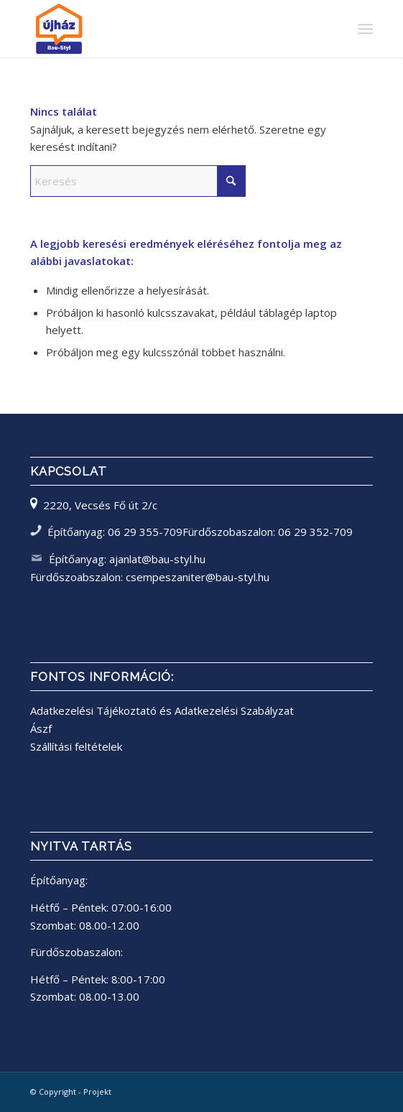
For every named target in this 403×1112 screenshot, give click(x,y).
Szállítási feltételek (76, 746)
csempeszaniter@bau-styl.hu (197, 577)
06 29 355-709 (145, 531)
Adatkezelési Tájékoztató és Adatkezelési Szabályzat (162, 710)
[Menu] (365, 28)
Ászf (41, 728)
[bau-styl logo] (167, 28)
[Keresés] (138, 181)
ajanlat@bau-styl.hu (157, 559)
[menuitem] (365, 28)
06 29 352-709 (315, 531)
